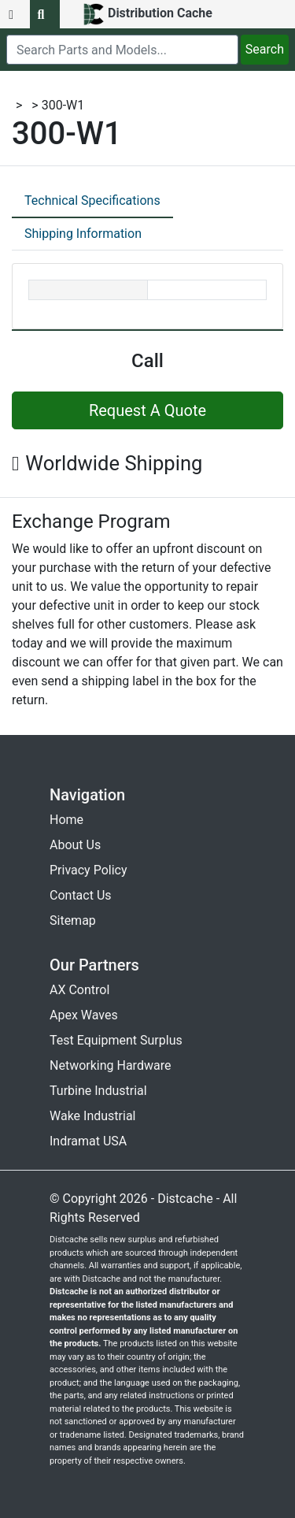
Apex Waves (84, 1015)
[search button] (45, 14)
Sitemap (73, 920)
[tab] (92, 201)
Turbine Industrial (98, 1090)
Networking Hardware (110, 1065)
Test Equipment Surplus (116, 1040)
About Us (75, 844)
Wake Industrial (92, 1115)
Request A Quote (147, 410)
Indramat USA (88, 1141)
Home (66, 819)
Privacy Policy (88, 870)
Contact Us (81, 895)
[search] (122, 50)
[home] (147, 14)
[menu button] (15, 14)
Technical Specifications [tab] (92, 200)
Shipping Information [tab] (83, 233)
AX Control (79, 989)
